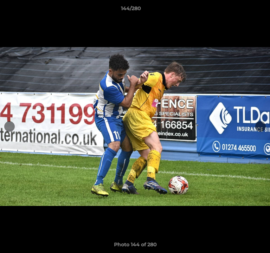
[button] (244, 10)
